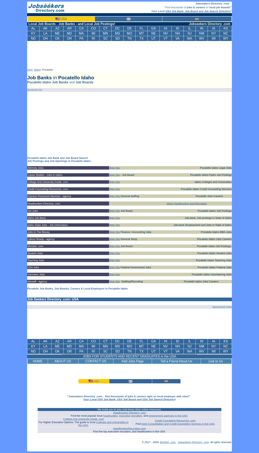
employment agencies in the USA (168, 415)
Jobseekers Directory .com (193, 442)
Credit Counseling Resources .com (175, 420)
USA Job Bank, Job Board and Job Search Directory (198, 11)
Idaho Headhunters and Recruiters (187, 203)
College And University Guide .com (83, 418)
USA (63, 19)
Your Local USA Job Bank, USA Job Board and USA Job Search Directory (129, 399)
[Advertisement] (130, 54)
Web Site (114, 167)
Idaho (37, 69)
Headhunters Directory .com (129, 412)
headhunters (110, 415)
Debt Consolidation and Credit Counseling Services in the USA (177, 423)
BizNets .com (168, 442)
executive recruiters (130, 415)
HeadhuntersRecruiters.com (129, 428)
